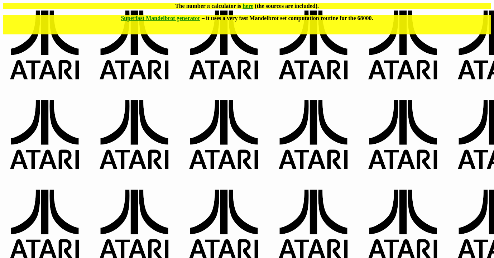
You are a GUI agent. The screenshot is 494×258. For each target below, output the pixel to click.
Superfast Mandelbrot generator (160, 18)
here (248, 6)
